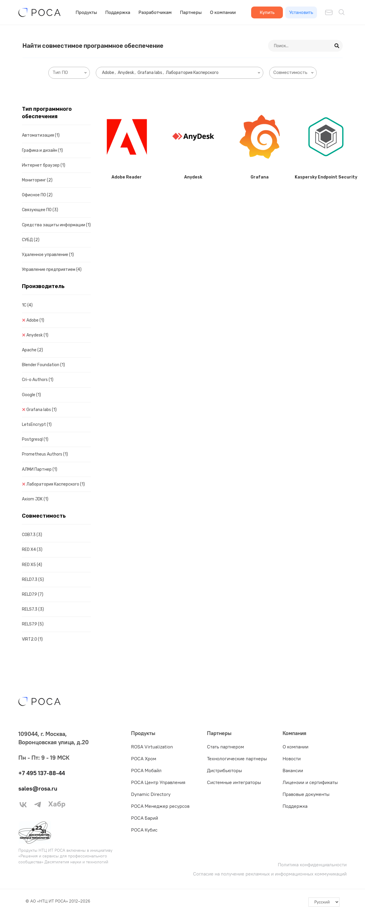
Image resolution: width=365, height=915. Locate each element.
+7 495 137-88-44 (41, 773)
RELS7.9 (33, 624)
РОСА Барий (144, 818)
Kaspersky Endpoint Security (326, 177)
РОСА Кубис (144, 830)
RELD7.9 (32, 594)
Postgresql (35, 439)
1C (27, 305)
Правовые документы (306, 794)
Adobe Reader (126, 177)
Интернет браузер (43, 165)
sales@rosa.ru (37, 788)
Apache (32, 350)
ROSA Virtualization (152, 747)
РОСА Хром (143, 758)
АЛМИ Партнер (39, 469)
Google (31, 394)
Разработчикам (155, 12)
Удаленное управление (48, 254)
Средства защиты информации (56, 224)
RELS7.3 (33, 609)
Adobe (35, 320)
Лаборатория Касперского (55, 484)
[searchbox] (70, 73)
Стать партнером (225, 747)
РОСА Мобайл (146, 770)
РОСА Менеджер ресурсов (160, 806)
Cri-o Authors (37, 379)
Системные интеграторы (234, 782)
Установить (301, 12)
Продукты (86, 12)
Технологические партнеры (237, 758)
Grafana (260, 177)
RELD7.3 (33, 579)
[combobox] (69, 73)
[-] (324, 902)
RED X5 (32, 564)
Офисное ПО (37, 194)
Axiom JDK (35, 499)
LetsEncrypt (37, 424)
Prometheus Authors (45, 454)
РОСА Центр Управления (158, 782)
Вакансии (293, 770)
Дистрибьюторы (224, 770)
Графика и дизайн (42, 150)
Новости (292, 758)
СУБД (30, 239)
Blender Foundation (43, 364)
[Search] (337, 46)
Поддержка (117, 12)
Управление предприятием (52, 269)
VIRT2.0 (32, 639)
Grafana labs (41, 409)
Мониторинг (37, 180)
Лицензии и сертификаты (310, 782)
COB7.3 (32, 534)
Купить (267, 12)
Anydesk (37, 335)
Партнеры (191, 12)
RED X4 (32, 549)
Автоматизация (41, 135)
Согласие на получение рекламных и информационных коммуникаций (270, 874)
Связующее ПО (40, 209)
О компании (223, 12)
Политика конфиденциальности (312, 864)
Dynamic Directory (150, 794)
